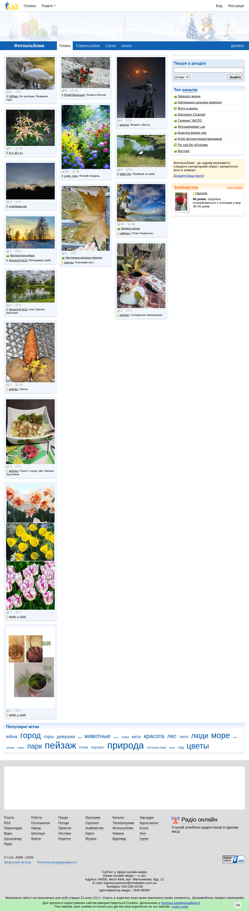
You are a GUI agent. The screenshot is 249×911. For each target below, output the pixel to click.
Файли (36, 838)
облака (10, 747)
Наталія (200, 193)
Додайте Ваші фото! (189, 176)
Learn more (180, 906)
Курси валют (149, 823)
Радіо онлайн (199, 819)
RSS (7, 823)
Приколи (64, 828)
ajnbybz (12, 389)
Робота (36, 817)
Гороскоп (92, 823)
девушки (66, 736)
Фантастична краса (20, 255)
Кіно (143, 833)
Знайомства (186, 187)
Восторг (182, 151)
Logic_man (70, 176)
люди (199, 736)
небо (235, 737)
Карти (89, 833)
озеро (21, 747)
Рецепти (64, 838)
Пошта (9, 817)
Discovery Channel (189, 114)
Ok (238, 905)
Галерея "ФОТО (188, 120)
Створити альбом (88, 45)
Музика (90, 838)
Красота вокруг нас (190, 132)
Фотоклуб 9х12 (16, 260)
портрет (97, 747)
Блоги (144, 828)
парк (34, 746)
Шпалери (38, 833)
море (220, 735)
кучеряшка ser (16, 206)
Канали (127, 45)
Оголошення (40, 823)
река (172, 747)
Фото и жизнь (186, 108)
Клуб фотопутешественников (198, 139)
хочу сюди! (235, 187)
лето (183, 736)
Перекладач (13, 828)
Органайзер (13, 838)
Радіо (8, 844)
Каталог (118, 817)
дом (80, 737)
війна (12, 736)
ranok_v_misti (16, 616)
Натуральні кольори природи (198, 102)
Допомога (237, 45)
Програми (92, 817)
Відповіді (119, 838)
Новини (118, 833)
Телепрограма (123, 823)
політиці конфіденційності (180, 903)
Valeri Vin (124, 174)
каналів (189, 90)
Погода (63, 823)
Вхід (219, 6)
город (30, 735)
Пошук (63, 817)
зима (125, 737)
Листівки (64, 833)
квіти (136, 736)
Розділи (47, 6)
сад (181, 747)
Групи (144, 838)
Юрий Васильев (73, 95)
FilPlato (12, 96)
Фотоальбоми (123, 828)
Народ (36, 828)
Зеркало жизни (187, 96)
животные (97, 736)
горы (49, 736)
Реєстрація (236, 6)
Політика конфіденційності (57, 862)
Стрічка (111, 45)
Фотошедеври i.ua (189, 126)
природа (125, 745)
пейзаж (60, 745)
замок (116, 737)
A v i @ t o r (14, 152)
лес (172, 736)
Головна (30, 6)
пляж (83, 747)
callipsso (123, 233)
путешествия (157, 747)
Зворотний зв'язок (17, 862)
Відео (8, 833)
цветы (198, 745)
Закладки (147, 817)
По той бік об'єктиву (191, 145)
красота (154, 736)
